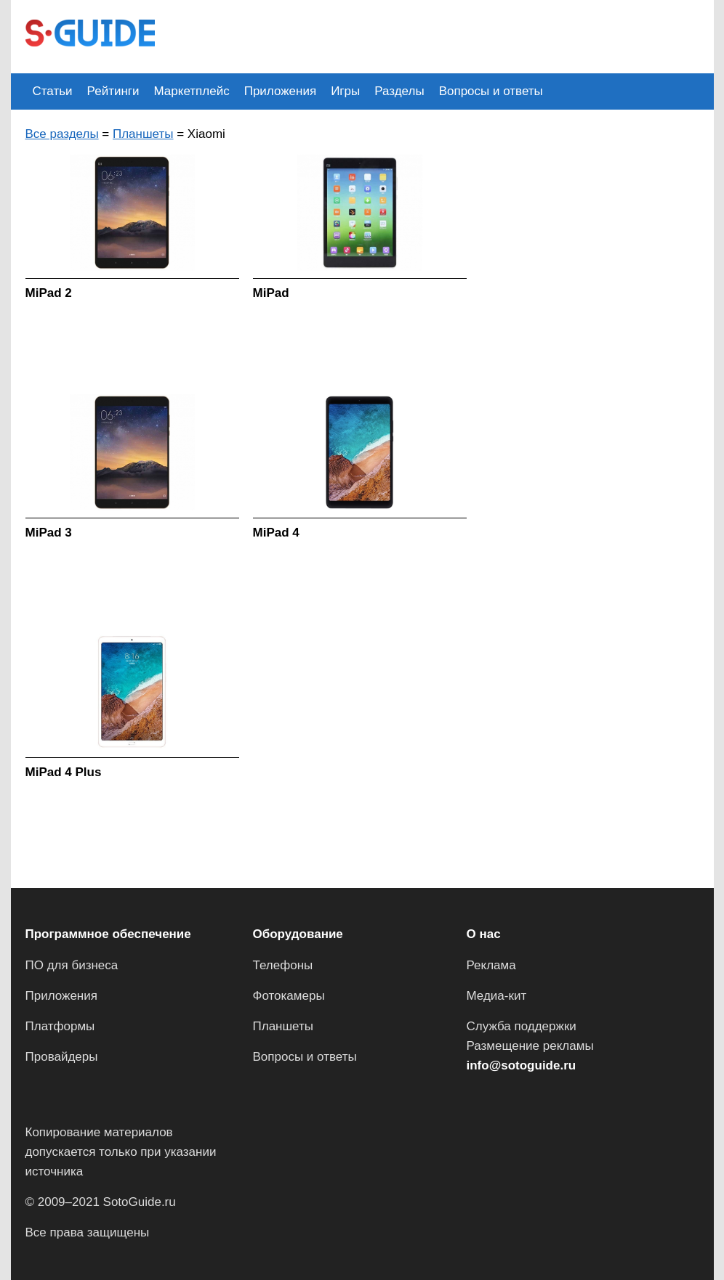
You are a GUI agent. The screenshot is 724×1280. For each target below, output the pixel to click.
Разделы (399, 91)
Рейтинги (113, 91)
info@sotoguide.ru (521, 1065)
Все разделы (62, 134)
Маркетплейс (192, 91)
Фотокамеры (289, 996)
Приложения (280, 91)
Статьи (53, 91)
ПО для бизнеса (71, 965)
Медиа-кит (497, 996)
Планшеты (143, 134)
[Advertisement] (434, 35)
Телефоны (283, 965)
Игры (345, 91)
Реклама (491, 965)
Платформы (60, 1026)
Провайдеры (61, 1057)
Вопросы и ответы (491, 91)
